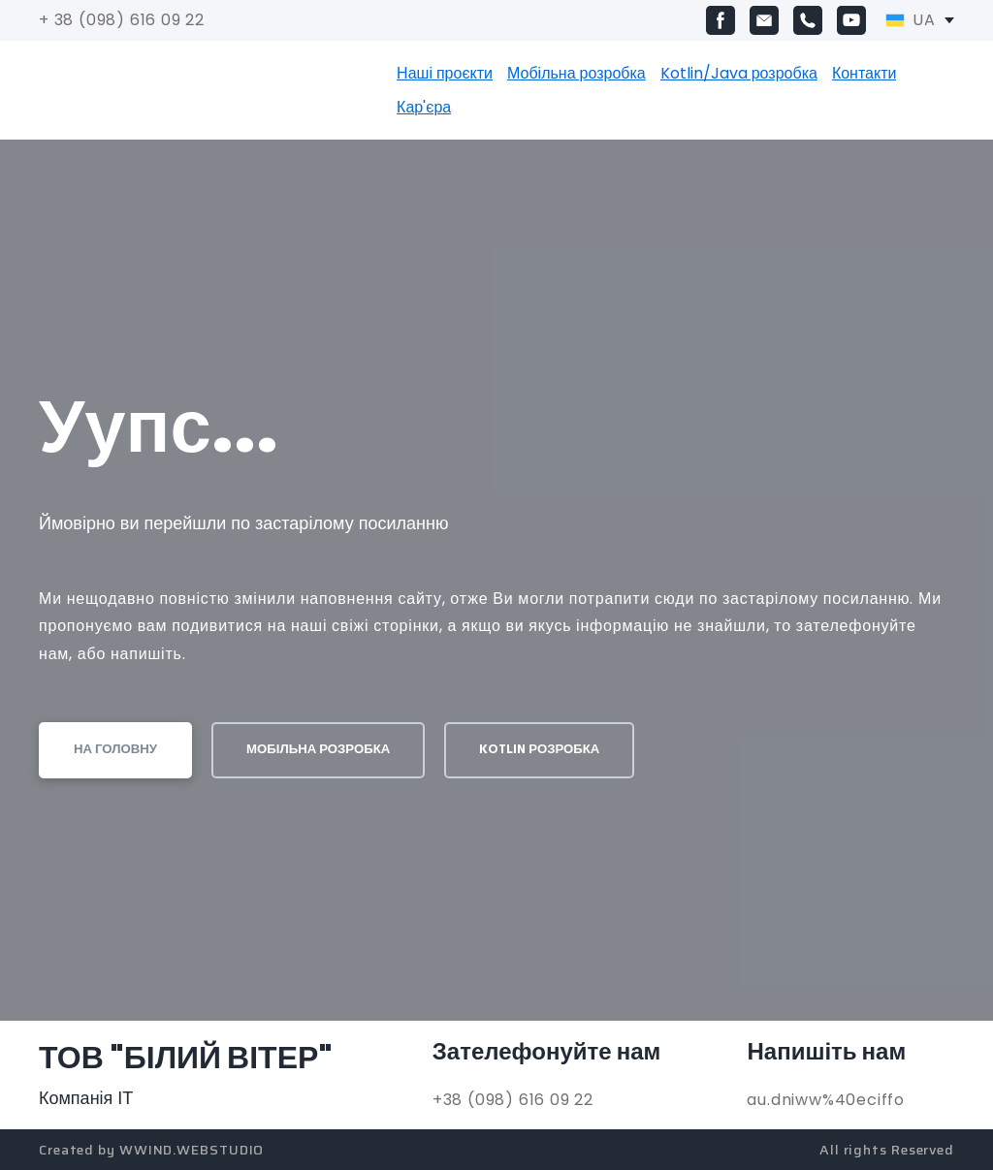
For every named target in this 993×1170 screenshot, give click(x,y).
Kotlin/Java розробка (738, 73)
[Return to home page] (142, 90)
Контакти (864, 73)
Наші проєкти (445, 73)
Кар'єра (424, 107)
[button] (720, 20)
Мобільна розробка (576, 73)
